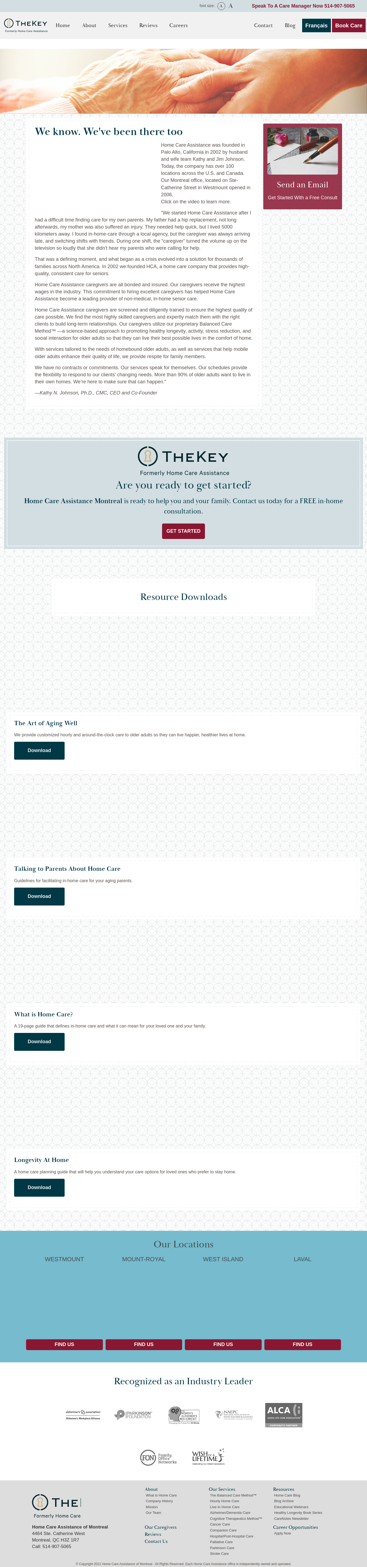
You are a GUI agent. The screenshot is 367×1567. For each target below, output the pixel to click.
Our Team (153, 1513)
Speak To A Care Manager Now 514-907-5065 (303, 6)
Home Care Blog (287, 1495)
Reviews (148, 25)
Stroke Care (219, 1554)
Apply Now (282, 1533)
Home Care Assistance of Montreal (56, 1506)
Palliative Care (221, 1542)
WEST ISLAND (223, 1295)
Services (117, 25)
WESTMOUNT (64, 1295)
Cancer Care (220, 1524)
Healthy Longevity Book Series (298, 1513)
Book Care (348, 25)
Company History (159, 1501)
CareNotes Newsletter (291, 1519)
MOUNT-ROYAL (144, 1295)
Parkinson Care (222, 1548)
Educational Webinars (291, 1507)
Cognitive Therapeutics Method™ (236, 1519)
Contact (263, 25)
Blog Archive (284, 1501)
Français (316, 25)
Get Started (183, 531)
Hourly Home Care (224, 1501)
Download (39, 750)
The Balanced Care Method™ (233, 1495)
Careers (178, 25)
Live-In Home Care (224, 1507)
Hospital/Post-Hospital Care (231, 1536)
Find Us (64, 1344)
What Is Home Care (161, 1495)
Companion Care (223, 1530)
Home (63, 25)
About (89, 25)
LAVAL (302, 1295)
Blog (290, 25)
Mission (152, 1507)
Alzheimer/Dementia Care (230, 1513)
